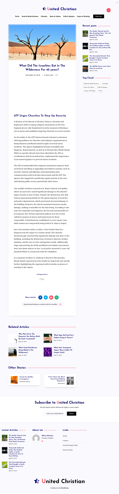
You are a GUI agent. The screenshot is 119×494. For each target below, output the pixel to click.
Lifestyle (44, 16)
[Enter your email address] (55, 413)
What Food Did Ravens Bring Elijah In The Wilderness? (28, 350)
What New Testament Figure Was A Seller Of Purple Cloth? (63, 350)
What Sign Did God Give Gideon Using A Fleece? (64, 336)
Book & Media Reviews (30, 16)
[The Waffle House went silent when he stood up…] (85, 68)
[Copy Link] (42, 304)
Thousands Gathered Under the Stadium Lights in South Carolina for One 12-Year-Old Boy (16, 452)
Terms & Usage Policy (70, 445)
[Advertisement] (42, 94)
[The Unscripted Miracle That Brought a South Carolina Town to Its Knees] (85, 58)
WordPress (65, 488)
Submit (71, 413)
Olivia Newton (47, 436)
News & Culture (55, 16)
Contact (65, 440)
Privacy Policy (68, 450)
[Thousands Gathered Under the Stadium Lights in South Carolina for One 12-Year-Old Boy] (85, 46)
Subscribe (98, 16)
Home (65, 436)
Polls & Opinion (68, 16)
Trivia (17, 16)
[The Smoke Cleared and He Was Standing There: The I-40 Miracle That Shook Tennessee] (85, 33)
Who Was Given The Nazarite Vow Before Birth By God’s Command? (29, 336)
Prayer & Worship (83, 16)
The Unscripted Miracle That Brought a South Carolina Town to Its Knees (100, 58)
